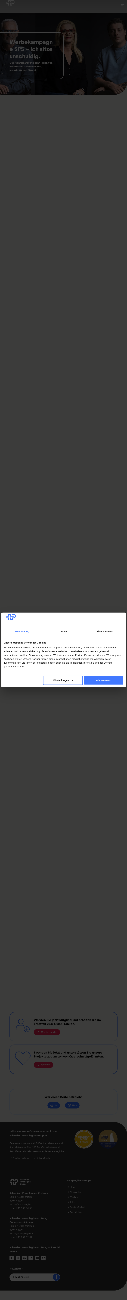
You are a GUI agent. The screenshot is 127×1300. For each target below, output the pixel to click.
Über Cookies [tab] (105, 631)
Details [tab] (64, 631)
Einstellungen (63, 680)
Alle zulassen (103, 680)
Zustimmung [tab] (22, 631)
